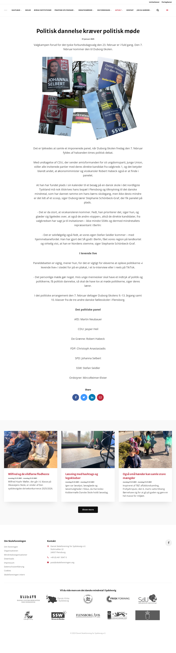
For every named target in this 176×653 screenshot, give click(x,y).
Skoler (28, 10)
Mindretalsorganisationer (15, 554)
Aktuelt (119, 10)
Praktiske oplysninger (65, 10)
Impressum (9, 562)
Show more (88, 509)
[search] (157, 10)
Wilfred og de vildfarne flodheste (28, 474)
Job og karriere (144, 10)
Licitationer (154, 2)
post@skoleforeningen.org (62, 562)
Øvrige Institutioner (42, 10)
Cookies (7, 570)
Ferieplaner (166, 2)
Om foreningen (104, 10)
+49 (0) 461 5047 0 (58, 557)
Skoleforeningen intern (14, 574)
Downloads (9, 558)
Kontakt (129, 10)
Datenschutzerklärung (14, 566)
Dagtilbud (17, 10)
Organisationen (11, 550)
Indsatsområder (86, 10)
